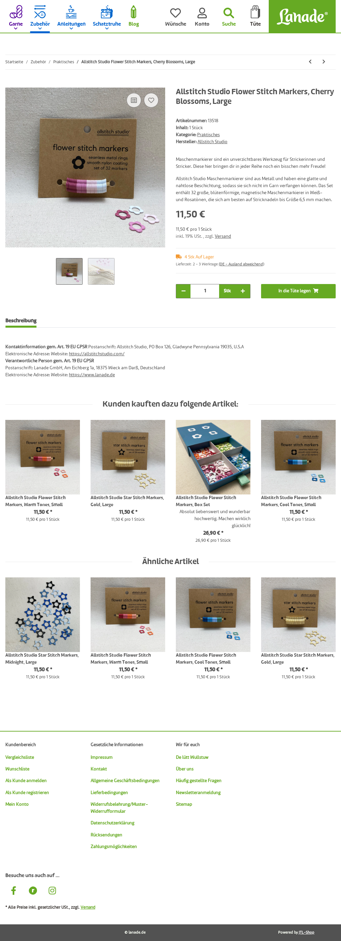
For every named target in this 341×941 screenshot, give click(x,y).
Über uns (184, 769)
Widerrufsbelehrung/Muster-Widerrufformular (119, 808)
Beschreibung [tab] (20, 321)
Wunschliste (17, 769)
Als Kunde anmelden (26, 781)
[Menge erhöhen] (242, 291)
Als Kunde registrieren (27, 792)
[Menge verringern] (183, 291)
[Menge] (204, 291)
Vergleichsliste (19, 757)
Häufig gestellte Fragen (198, 781)
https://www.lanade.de (92, 375)
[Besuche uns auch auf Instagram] (52, 892)
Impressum (102, 757)
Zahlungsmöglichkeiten (114, 846)
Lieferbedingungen (109, 792)
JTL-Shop (306, 933)
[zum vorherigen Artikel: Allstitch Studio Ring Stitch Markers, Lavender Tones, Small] (310, 62)
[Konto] (202, 16)
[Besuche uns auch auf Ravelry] (33, 892)
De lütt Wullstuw (192, 757)
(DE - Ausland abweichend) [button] (241, 264)
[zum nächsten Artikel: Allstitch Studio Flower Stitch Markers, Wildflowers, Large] (324, 62)
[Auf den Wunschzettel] (151, 100)
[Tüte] (255, 16)
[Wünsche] (175, 16)
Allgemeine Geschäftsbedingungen (125, 781)
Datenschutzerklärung (112, 823)
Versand (223, 236)
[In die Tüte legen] (10, 84)
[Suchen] (228, 16)
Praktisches (208, 135)
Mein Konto (17, 804)
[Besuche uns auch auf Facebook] (13, 892)
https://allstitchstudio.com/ (97, 354)
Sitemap (184, 804)
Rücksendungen (106, 835)
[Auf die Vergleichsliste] (134, 100)
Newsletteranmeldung (198, 792)
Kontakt (99, 769)
